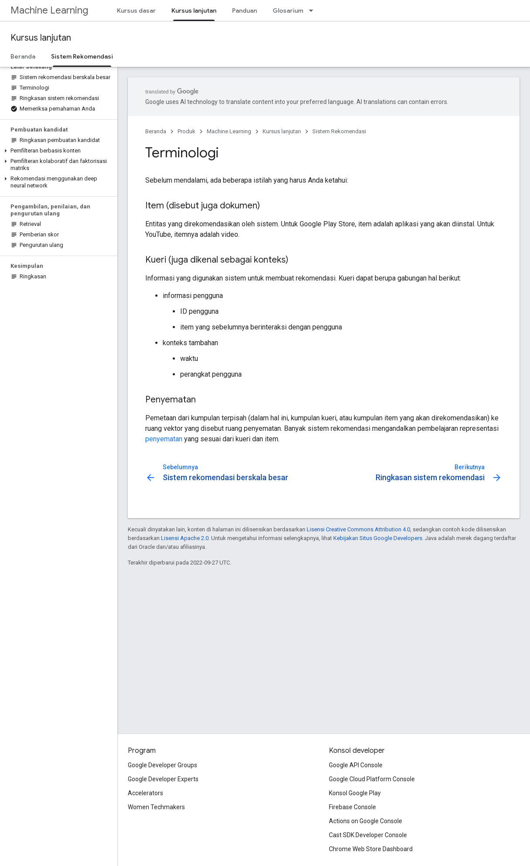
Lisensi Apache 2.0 (185, 538)
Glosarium (288, 10)
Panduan (244, 10)
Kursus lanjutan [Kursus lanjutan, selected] (193, 10)
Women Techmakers (156, 807)
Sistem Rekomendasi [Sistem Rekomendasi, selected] (82, 56)
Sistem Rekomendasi (339, 131)
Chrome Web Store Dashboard (371, 848)
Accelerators (145, 793)
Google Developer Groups (162, 765)
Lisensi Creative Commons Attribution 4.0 (358, 529)
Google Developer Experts (163, 779)
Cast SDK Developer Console (368, 834)
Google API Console (356, 765)
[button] (57, 150)
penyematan (163, 439)
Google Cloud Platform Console (372, 779)
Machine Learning (49, 10)
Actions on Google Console (365, 821)
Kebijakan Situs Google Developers (377, 538)
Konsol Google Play (355, 793)
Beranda (22, 56)
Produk (186, 131)
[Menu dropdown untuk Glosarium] (313, 10)
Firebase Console (352, 807)
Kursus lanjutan (40, 37)
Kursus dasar (136, 10)
